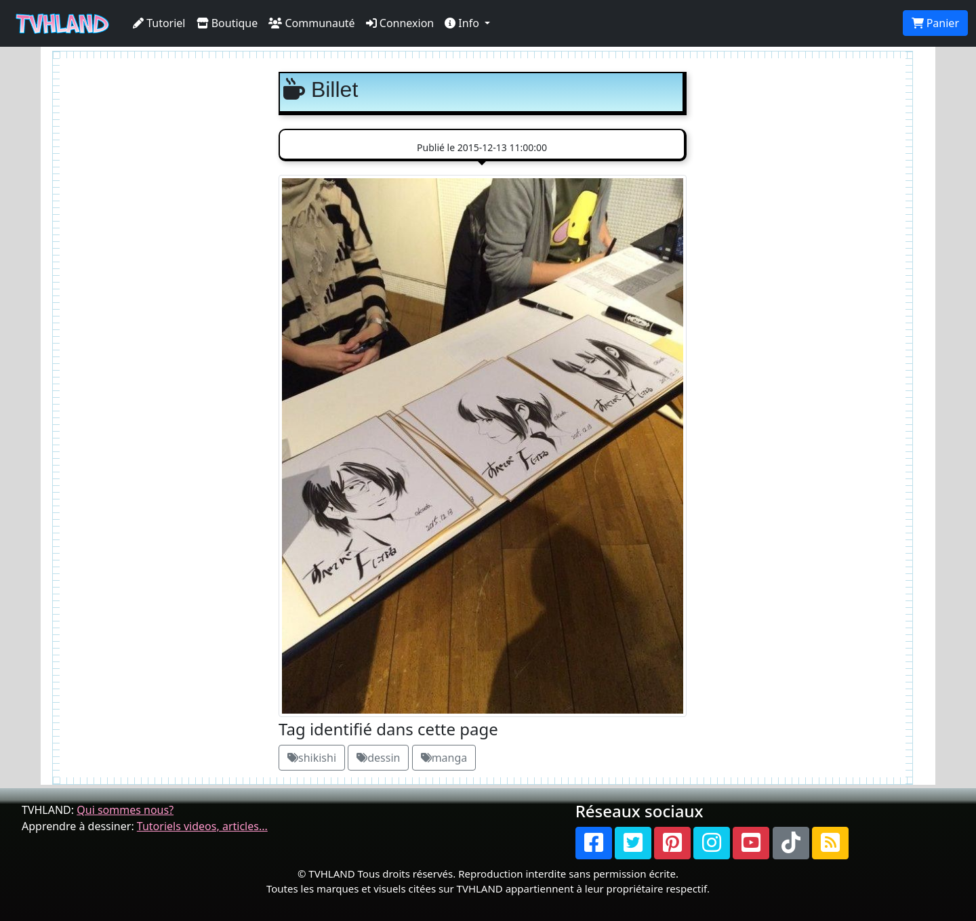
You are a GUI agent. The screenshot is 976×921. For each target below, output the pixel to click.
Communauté (311, 23)
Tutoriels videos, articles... (202, 826)
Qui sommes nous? (125, 809)
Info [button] (463, 23)
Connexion (400, 23)
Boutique (227, 23)
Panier (935, 23)
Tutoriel (159, 23)
